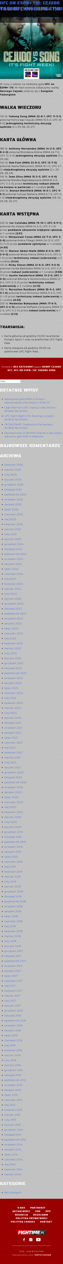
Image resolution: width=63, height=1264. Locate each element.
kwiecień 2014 (13, 1169)
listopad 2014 (12, 1134)
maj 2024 (10, 579)
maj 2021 (10, 747)
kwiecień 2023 (13, 643)
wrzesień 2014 (13, 1144)
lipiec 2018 (11, 916)
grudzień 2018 (13, 891)
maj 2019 (10, 866)
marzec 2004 (12, 1174)
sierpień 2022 (13, 683)
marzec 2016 (12, 1055)
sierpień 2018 (12, 911)
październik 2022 (15, 673)
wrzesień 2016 (13, 1025)
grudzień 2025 (13, 484)
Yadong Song (47, 370)
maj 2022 (10, 698)
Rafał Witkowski (48, 17)
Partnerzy (37, 1208)
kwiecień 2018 (13, 931)
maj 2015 (10, 1105)
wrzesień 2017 (13, 966)
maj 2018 (10, 926)
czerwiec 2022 (13, 693)
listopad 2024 (13, 549)
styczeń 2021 (12, 767)
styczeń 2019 (12, 886)
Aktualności (21, 1211)
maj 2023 (10, 638)
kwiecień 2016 (13, 1050)
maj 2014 (10, 1164)
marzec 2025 (12, 529)
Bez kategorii (23, 367)
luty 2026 (10, 474)
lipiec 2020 (11, 797)
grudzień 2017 (13, 951)
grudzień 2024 (14, 544)
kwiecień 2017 (13, 990)
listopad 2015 (12, 1075)
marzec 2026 (12, 469)
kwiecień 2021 (13, 752)
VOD (37, 1211)
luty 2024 (10, 593)
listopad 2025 (13, 489)
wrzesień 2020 (13, 787)
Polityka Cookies (23, 1222)
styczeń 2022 (13, 718)
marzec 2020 (12, 817)
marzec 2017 (12, 995)
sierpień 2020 (13, 792)
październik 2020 (15, 782)
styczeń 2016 (12, 1065)
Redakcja (21, 1215)
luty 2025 (10, 534)
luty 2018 (10, 941)
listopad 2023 (13, 608)
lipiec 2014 (11, 1154)
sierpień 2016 (12, 1030)
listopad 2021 (12, 722)
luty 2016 (10, 1060)
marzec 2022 (12, 708)
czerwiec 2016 (13, 1040)
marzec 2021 (12, 757)
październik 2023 (15, 613)
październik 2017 (15, 961)
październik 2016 (15, 1020)
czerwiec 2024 (13, 574)
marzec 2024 (12, 588)
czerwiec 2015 (13, 1100)
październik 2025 (15, 494)
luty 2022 (10, 713)
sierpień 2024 (13, 564)
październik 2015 (15, 1080)
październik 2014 (15, 1139)
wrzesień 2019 (13, 847)
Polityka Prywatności (31, 1218)
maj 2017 (10, 985)
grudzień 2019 (13, 832)
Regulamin (40, 1215)
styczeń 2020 (13, 827)
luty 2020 (10, 822)
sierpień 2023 (13, 623)
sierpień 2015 (12, 1090)
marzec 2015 (12, 1115)
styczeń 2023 (13, 658)
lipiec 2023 (11, 628)
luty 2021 (10, 762)
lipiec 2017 (11, 976)
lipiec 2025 (11, 509)
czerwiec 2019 (13, 861)
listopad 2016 (12, 1015)
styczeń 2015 (12, 1124)
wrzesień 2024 (13, 559)
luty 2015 (10, 1119)
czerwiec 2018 (13, 921)
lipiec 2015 (11, 1095)
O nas (21, 1208)
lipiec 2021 (11, 737)
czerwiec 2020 (13, 802)
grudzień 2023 (14, 603)
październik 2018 (15, 901)
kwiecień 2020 (13, 812)
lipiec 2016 (11, 1035)
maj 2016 (10, 1045)
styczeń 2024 (13, 598)
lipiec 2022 (11, 688)
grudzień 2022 (14, 663)
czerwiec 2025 (13, 514)
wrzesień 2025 (13, 499)
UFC (10, 370)
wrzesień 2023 (13, 618)
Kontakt (46, 1222)
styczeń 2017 (12, 1005)
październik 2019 (15, 842)
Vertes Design (43, 1254)
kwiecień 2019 (13, 871)
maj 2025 (10, 519)
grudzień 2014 (13, 1129)
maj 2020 (10, 807)
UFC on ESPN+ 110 (25, 370)
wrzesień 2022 (13, 678)
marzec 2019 (12, 876)
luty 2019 (10, 881)
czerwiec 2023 (13, 633)
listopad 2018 (13, 896)
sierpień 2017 (12, 971)
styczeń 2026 (12, 479)
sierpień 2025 (13, 504)
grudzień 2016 (13, 1010)
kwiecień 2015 (13, 1110)
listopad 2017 (12, 956)
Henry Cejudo (51, 367)
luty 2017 (10, 1000)
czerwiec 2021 (13, 742)
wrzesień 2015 (13, 1085)
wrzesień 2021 (13, 727)
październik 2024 (15, 554)
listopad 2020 (13, 777)
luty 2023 (10, 653)
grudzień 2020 (14, 772)
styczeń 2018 (12, 946)
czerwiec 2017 (13, 981)
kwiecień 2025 (13, 524)
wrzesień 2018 (13, 906)
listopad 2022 (13, 668)
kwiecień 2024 (13, 584)
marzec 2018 (12, 936)
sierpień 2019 (12, 851)
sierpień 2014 (12, 1149)
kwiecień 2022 (13, 703)
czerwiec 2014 (13, 1159)
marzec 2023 (12, 648)
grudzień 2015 (13, 1070)
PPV (48, 1211)
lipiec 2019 (11, 856)
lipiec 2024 (11, 569)
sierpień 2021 (12, 732)
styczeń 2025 (12, 539)
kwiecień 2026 (13, 464)
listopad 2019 (12, 837)
